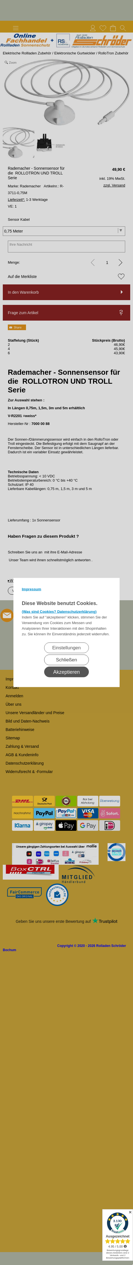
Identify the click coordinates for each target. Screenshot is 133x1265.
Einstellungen (66, 647)
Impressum (31, 589)
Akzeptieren (66, 672)
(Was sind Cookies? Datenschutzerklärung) (59, 612)
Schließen (66, 660)
